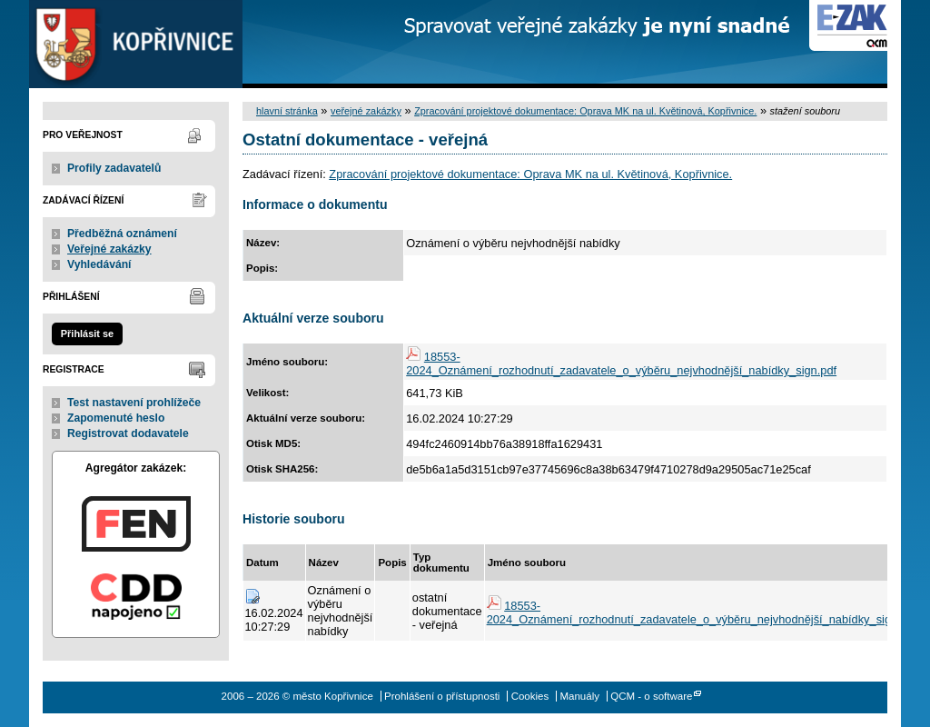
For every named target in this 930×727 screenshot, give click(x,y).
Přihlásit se (87, 333)
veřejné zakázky (366, 110)
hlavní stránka (287, 110)
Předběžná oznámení (122, 233)
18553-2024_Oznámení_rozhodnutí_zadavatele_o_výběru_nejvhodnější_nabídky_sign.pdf (621, 363)
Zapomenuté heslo (115, 418)
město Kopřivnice (135, 44)
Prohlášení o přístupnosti (442, 696)
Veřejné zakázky (109, 249)
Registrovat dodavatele (128, 433)
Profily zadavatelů (114, 168)
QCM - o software (651, 696)
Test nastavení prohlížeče (134, 402)
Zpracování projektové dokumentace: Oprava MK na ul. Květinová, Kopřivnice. (585, 110)
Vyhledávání (99, 264)
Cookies (530, 696)
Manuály (579, 696)
